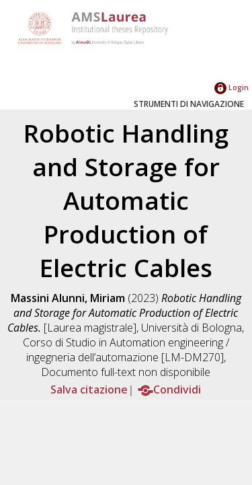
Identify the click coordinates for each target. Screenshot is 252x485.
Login (231, 87)
